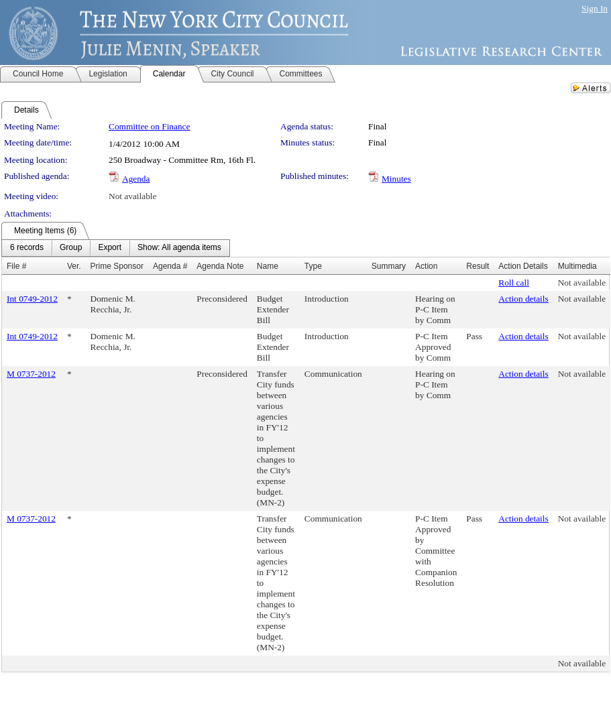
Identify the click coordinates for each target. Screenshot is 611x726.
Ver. (74, 266)
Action (426, 266)
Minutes (396, 179)
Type (313, 266)
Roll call (513, 283)
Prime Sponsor (117, 266)
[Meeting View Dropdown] (179, 248)
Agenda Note (220, 266)
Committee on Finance (149, 126)
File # (16, 266)
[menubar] (115, 248)
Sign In (594, 8)
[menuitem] (27, 248)
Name (267, 266)
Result (477, 266)
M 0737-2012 (31, 374)
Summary (389, 266)
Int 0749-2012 (32, 299)
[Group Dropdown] (71, 248)
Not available (132, 196)
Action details (523, 299)
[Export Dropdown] (109, 248)
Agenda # (170, 266)
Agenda (136, 179)
